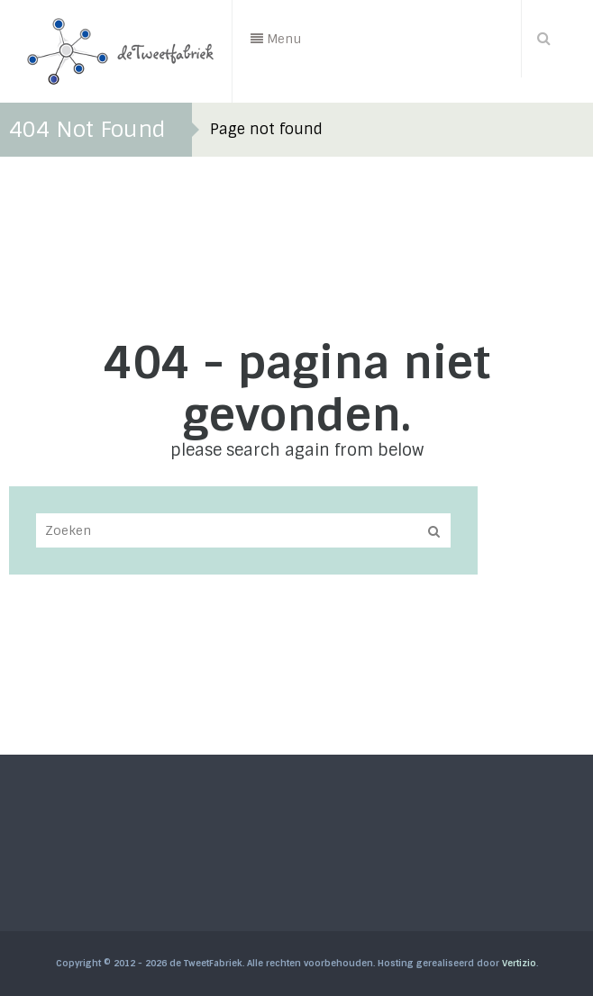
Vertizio (519, 963)
